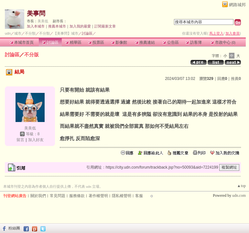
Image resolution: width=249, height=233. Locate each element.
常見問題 (57, 196)
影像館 (119, 42)
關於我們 (38, 196)
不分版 (31, 54)
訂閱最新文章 (105, 26)
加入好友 (36, 140)
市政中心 (223, 42)
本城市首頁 (22, 42)
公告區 (171, 42)
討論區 (50, 42)
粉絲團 (14, 228)
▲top (241, 185)
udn (8, 33)
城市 (17, 33)
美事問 (36, 13)
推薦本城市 (57, 26)
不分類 (30, 33)
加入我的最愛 (80, 26)
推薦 (236, 78)
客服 (139, 196)
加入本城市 (36, 26)
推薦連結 (145, 42)
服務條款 (77, 196)
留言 (20, 140)
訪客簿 (193, 42)
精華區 (73, 42)
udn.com (239, 195)
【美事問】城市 (65, 33)
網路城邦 (237, 4)
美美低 (43, 21)
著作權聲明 (98, 196)
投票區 (96, 42)
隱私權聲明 (121, 196)
